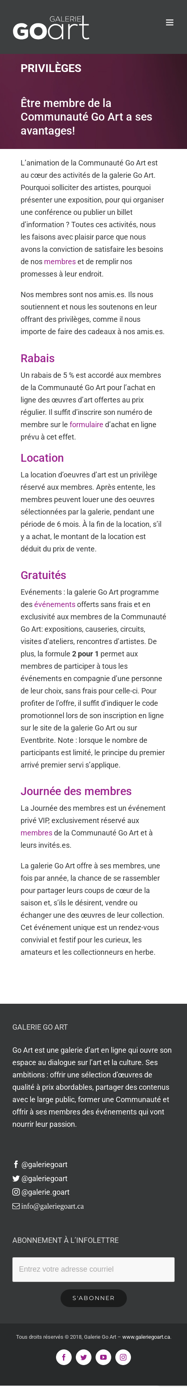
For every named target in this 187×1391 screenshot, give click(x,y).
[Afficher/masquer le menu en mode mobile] (170, 22)
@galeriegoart (40, 1164)
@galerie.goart (41, 1192)
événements (54, 604)
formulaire (86, 424)
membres (60, 261)
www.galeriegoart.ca (146, 1337)
